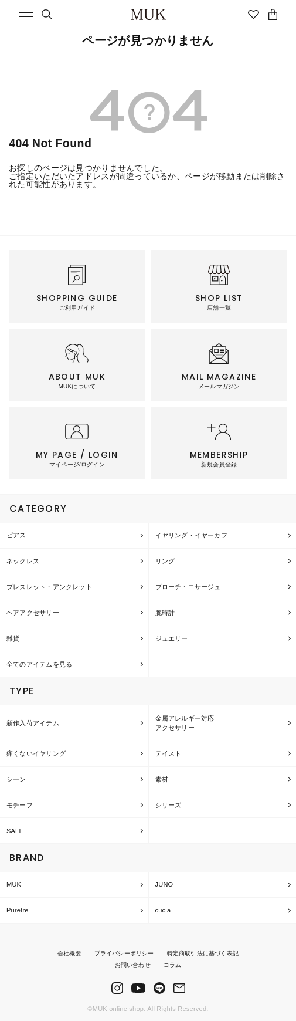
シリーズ (168, 805)
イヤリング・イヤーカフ (191, 535)
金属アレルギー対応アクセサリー (185, 723)
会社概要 (69, 953)
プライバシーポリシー (124, 953)
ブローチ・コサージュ (188, 586)
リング (165, 560)
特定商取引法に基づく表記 (203, 953)
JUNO (164, 884)
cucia (163, 910)
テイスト (168, 753)
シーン (16, 779)
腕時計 (165, 612)
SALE (14, 830)
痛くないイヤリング (36, 753)
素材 (161, 779)
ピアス (16, 535)
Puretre (17, 910)
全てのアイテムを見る (39, 664)
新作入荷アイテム (32, 722)
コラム (173, 965)
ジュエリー (171, 638)
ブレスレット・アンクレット (49, 586)
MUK (13, 884)
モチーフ (19, 805)
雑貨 (12, 638)
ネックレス (22, 560)
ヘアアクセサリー (32, 612)
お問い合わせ (133, 965)
